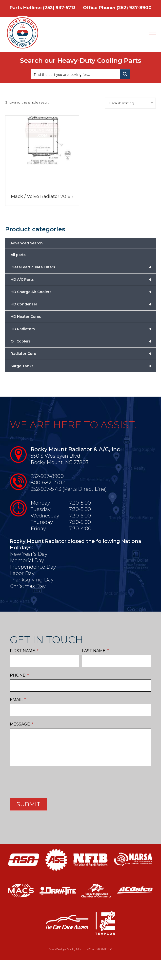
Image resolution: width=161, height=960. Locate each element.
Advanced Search (26, 243)
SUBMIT (28, 804)
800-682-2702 (48, 483)
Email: (18, 699)
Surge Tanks (83, 366)
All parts (18, 255)
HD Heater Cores (26, 316)
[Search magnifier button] (125, 74)
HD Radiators (83, 329)
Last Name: (95, 650)
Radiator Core (83, 354)
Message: (21, 724)
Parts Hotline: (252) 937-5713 (43, 7)
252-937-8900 (47, 476)
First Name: (24, 650)
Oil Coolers (83, 341)
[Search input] (76, 74)
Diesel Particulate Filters (83, 267)
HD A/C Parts (83, 279)
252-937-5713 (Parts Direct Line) (69, 489)
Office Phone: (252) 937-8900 (117, 7)
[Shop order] (130, 103)
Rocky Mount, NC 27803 (59, 462)
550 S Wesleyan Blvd (55, 456)
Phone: (19, 675)
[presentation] (47, 780)
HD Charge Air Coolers (83, 292)
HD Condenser (83, 304)
